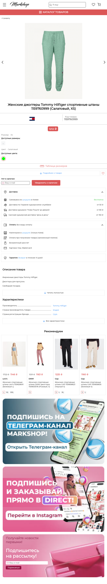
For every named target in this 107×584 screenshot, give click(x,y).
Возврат (22, 258)
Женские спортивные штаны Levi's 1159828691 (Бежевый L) (13, 384)
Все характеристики (53, 321)
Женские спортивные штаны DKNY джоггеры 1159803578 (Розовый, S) (39, 384)
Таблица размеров (56, 166)
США (55, 314)
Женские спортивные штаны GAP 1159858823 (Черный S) (65, 384)
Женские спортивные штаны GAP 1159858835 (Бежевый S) (91, 384)
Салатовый (3, 158)
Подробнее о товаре (50, 173)
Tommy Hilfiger (60, 306)
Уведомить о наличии (46, 183)
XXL (12, 392)
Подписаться (13, 568)
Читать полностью (54, 293)
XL (7, 392)
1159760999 (71, 119)
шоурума (26, 200)
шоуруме (26, 233)
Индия (56, 310)
